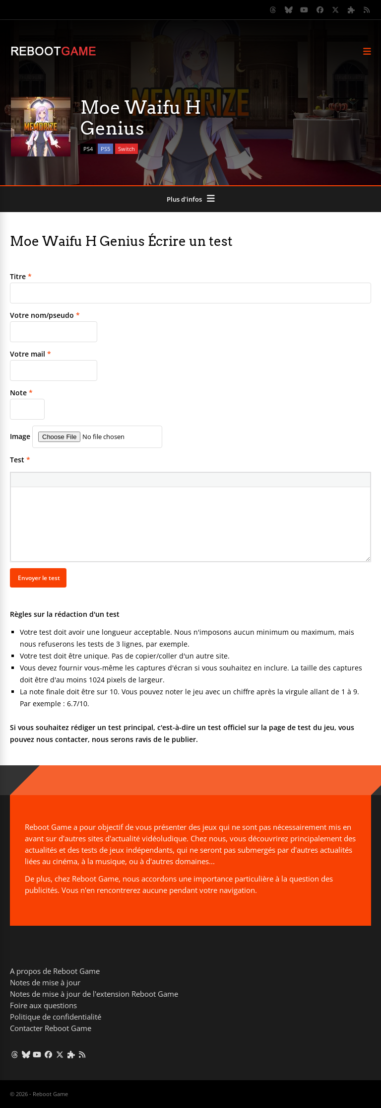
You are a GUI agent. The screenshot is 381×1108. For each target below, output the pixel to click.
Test (20, 459)
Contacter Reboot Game (50, 1028)
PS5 (105, 148)
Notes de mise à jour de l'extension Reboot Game (94, 994)
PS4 (88, 148)
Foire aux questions (43, 1005)
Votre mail (30, 354)
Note (21, 392)
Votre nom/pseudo (45, 315)
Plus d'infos (184, 199)
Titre (21, 276)
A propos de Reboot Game (55, 971)
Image (20, 436)
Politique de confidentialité (55, 1017)
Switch (126, 148)
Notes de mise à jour (45, 982)
